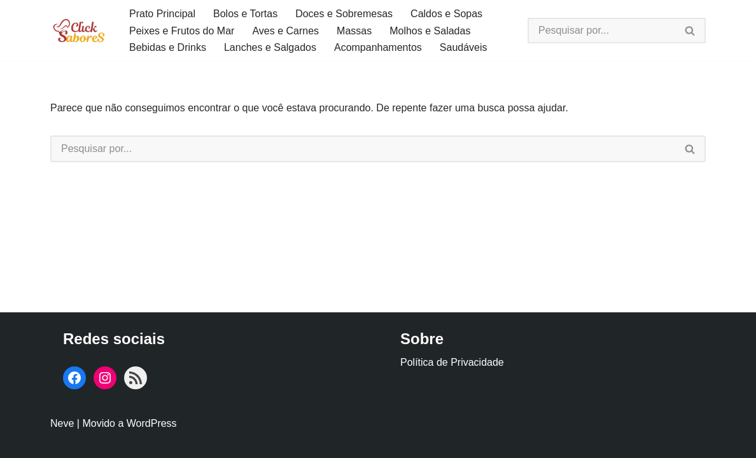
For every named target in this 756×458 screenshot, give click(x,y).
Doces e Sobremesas (344, 13)
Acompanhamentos (378, 47)
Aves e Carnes (285, 30)
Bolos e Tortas (245, 13)
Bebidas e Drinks (167, 47)
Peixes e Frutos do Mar (181, 30)
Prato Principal (162, 13)
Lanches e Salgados (270, 47)
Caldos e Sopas (446, 13)
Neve (62, 423)
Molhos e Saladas (429, 30)
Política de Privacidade (452, 362)
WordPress (152, 423)
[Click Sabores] (79, 30)
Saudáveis (463, 47)
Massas (354, 30)
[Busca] (601, 30)
